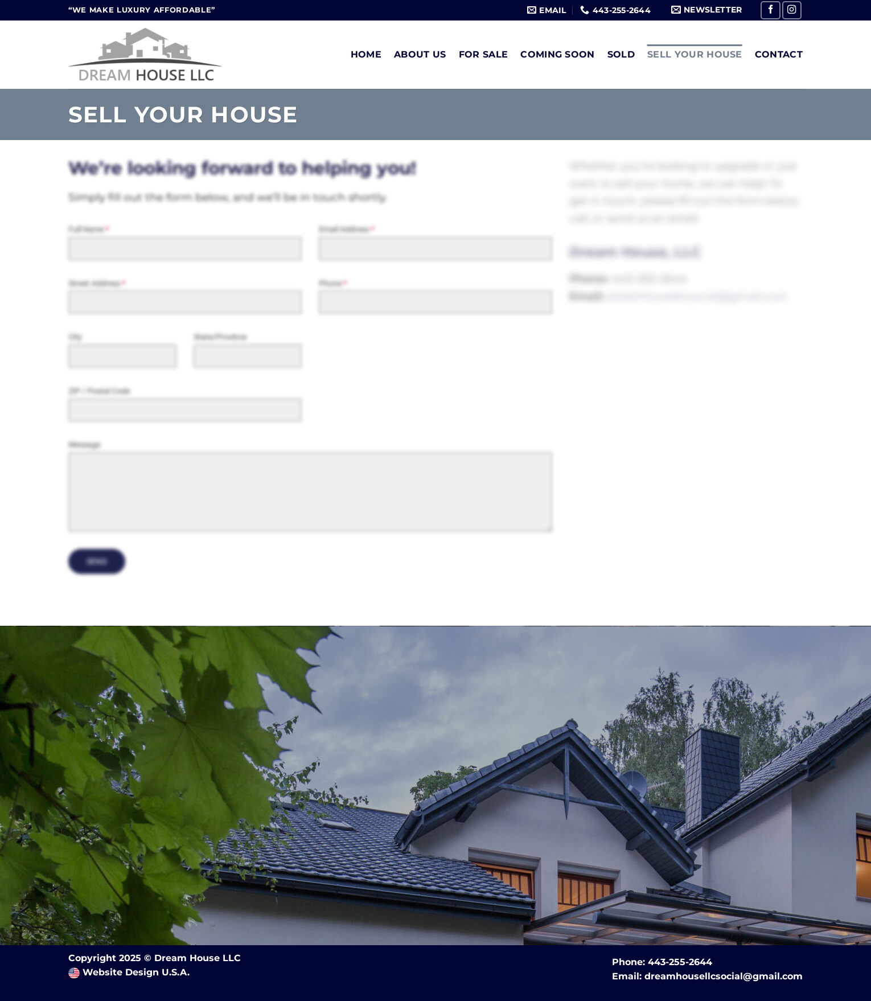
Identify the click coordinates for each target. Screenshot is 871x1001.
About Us (420, 54)
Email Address (346, 229)
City (75, 337)
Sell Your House (694, 54)
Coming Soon (557, 54)
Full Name (88, 229)
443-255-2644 (680, 962)
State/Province (220, 337)
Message (84, 445)
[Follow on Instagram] (792, 10)
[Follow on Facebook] (770, 10)
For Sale (483, 54)
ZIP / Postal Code (99, 391)
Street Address (96, 283)
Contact (779, 54)
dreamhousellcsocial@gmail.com (723, 976)
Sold (621, 54)
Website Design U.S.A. (135, 972)
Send (97, 562)
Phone (333, 283)
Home (366, 54)
